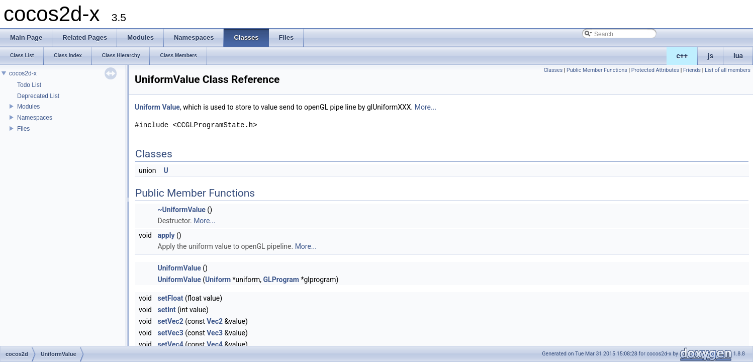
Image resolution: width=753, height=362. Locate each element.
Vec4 (215, 344)
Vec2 (215, 321)
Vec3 (215, 333)
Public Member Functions (597, 70)
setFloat (170, 298)
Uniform (147, 107)
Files (23, 128)
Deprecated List (38, 96)
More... (425, 107)
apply (165, 235)
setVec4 (170, 344)
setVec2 (170, 321)
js (710, 56)
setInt (166, 310)
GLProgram (281, 280)
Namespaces (34, 117)
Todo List (29, 84)
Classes (553, 70)
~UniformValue (181, 210)
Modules (28, 106)
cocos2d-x (23, 73)
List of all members (727, 70)
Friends (692, 70)
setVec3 (170, 333)
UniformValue (179, 268)
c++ (682, 56)
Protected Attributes (655, 70)
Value (170, 107)
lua (738, 56)
